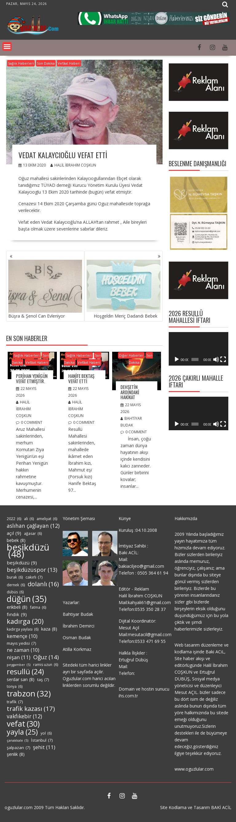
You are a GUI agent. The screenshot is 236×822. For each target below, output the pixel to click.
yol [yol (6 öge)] (46, 733)
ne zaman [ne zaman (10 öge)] (23, 650)
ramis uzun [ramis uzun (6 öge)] (45, 664)
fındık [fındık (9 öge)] (17, 614)
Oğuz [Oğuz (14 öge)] (46, 657)
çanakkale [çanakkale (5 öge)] (17, 740)
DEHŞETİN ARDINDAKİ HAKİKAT (129, 391)
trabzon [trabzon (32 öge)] (29, 693)
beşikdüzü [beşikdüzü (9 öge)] (22, 562)
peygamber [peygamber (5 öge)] (18, 664)
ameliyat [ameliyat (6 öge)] (47, 518)
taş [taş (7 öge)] (43, 679)
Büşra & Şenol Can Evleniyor (45, 289)
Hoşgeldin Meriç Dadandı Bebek (123, 289)
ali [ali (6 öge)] (29, 518)
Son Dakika (46, 63)
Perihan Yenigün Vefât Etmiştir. (32, 378)
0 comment (31, 422)
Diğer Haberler (131, 355)
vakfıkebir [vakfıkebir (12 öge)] (24, 716)
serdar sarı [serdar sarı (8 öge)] (20, 679)
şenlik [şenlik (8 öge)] (16, 754)
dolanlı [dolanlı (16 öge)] (43, 584)
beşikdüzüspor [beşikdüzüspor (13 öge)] (32, 569)
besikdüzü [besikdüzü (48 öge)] (28, 550)
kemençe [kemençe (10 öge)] (22, 636)
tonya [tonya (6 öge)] (14, 686)
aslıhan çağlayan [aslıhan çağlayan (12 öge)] (33, 525)
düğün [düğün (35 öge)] (26, 598)
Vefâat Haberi (69, 63)
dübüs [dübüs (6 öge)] (15, 592)
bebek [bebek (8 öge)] (16, 540)
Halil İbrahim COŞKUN (73, 165)
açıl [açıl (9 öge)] (14, 533)
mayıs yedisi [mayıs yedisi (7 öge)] (21, 643)
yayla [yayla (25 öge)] (22, 731)
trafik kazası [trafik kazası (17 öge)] (31, 708)
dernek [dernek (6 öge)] (16, 585)
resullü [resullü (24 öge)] (25, 671)
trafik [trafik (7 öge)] (15, 701)
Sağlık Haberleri (21, 63)
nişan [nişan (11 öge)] (18, 657)
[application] (198, 349)
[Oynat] (177, 359)
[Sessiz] (216, 359)
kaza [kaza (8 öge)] (49, 629)
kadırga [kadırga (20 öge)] (25, 621)
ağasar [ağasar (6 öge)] (33, 533)
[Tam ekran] (223, 359)
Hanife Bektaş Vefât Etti (81, 378)
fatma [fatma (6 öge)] (38, 607)
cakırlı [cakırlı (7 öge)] (34, 577)
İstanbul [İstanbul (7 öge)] (42, 740)
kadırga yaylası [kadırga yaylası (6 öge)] (22, 629)
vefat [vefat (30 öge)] (23, 723)
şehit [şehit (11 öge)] (44, 747)
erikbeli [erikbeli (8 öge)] (17, 607)
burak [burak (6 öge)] (15, 577)
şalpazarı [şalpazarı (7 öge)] (18, 747)
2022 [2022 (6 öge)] (14, 518)
